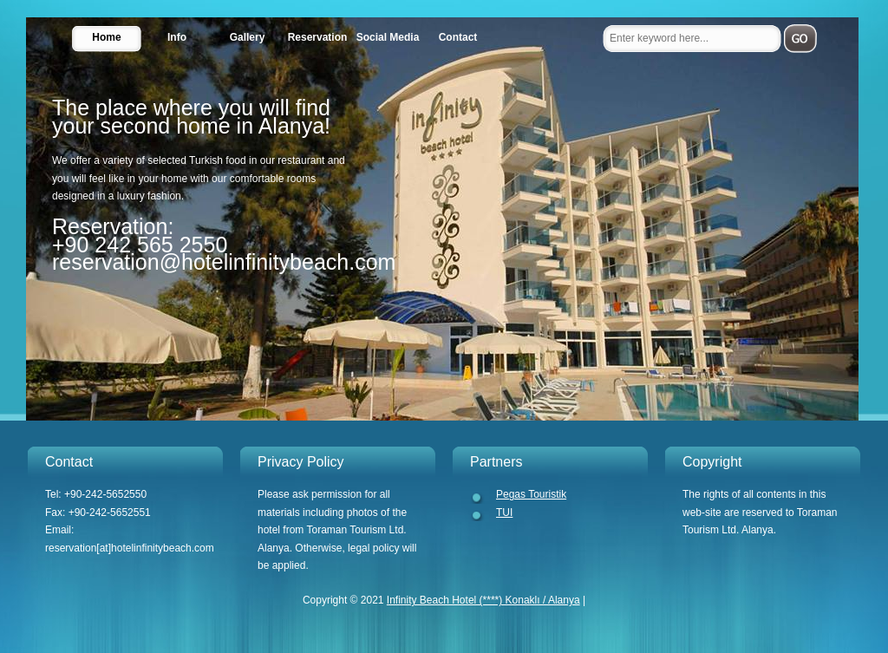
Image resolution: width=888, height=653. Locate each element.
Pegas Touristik (531, 494)
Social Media (388, 37)
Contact (458, 37)
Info (176, 37)
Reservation (318, 37)
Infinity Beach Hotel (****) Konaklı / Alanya (483, 600)
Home (106, 37)
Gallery (247, 37)
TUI (504, 512)
